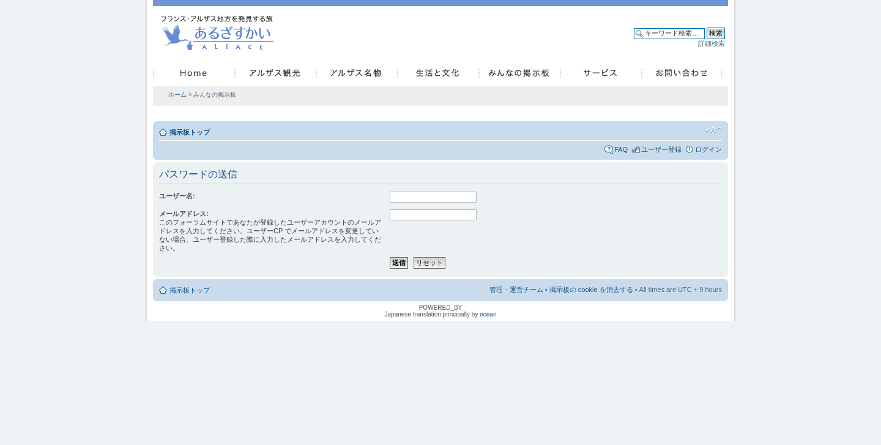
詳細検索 (711, 43)
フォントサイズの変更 (713, 129)
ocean (488, 314)
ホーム (177, 94)
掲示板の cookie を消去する (591, 289)
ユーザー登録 (661, 149)
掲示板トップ (189, 132)
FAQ (621, 149)
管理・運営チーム (516, 289)
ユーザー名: (177, 196)
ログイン (708, 149)
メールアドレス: (184, 213)
